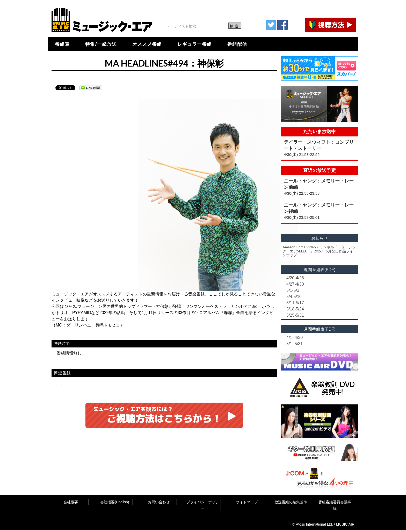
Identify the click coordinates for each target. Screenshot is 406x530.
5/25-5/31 (295, 315)
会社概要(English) (114, 502)
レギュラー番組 (194, 44)
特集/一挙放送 (101, 44)
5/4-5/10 (294, 296)
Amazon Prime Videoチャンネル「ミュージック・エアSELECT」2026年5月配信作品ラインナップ (319, 251)
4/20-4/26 (295, 278)
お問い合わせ (159, 502)
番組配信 (237, 44)
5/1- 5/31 (294, 344)
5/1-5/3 (292, 290)
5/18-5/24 (295, 309)
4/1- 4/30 (294, 337)
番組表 (62, 44)
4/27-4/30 (295, 284)
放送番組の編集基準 (290, 502)
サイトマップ (247, 502)
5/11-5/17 (295, 303)
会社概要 (70, 502)
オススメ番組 (147, 44)
